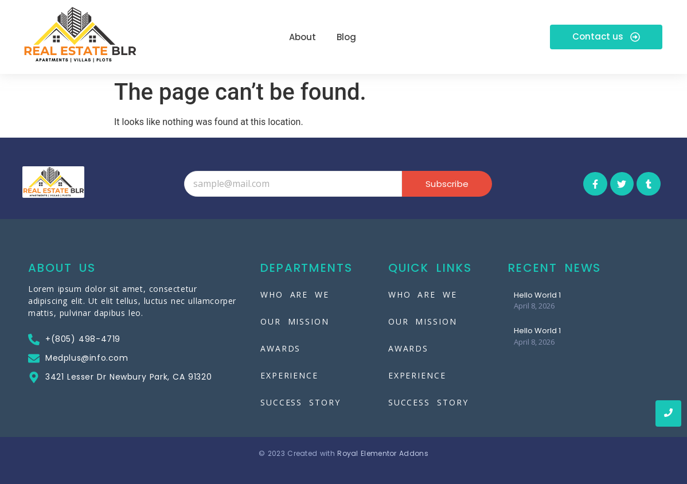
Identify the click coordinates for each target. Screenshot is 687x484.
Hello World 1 (537, 295)
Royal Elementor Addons (382, 453)
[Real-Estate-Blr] (79, 35)
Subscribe (447, 184)
